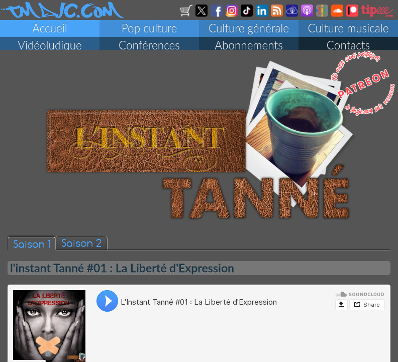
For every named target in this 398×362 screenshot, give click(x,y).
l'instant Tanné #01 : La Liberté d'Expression (122, 272)
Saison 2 (81, 246)
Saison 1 (31, 247)
